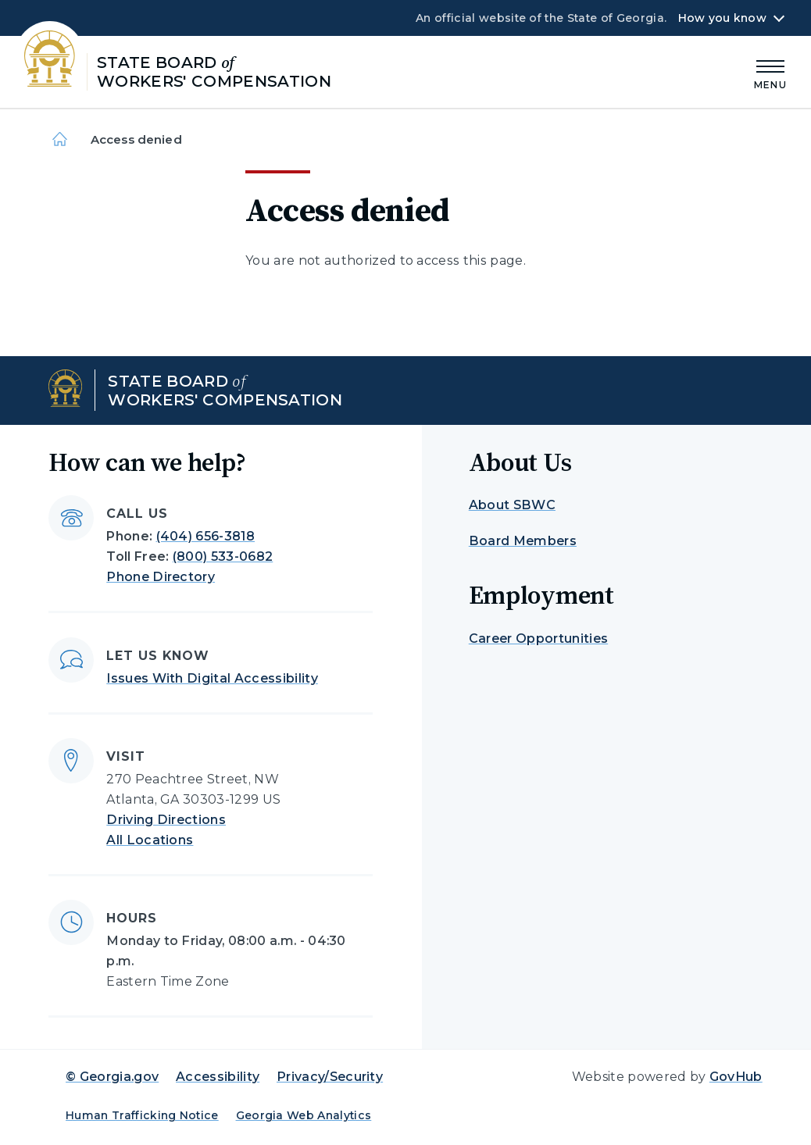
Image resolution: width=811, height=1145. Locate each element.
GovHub (736, 1076)
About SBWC (512, 505)
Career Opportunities (538, 638)
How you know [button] (722, 18)
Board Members (523, 540)
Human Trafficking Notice (142, 1115)
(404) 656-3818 (205, 536)
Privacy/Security (330, 1076)
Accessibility (217, 1076)
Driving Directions (166, 819)
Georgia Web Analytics (304, 1115)
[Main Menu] (770, 72)
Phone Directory (160, 576)
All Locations (149, 840)
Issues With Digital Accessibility (212, 678)
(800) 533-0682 (223, 556)
